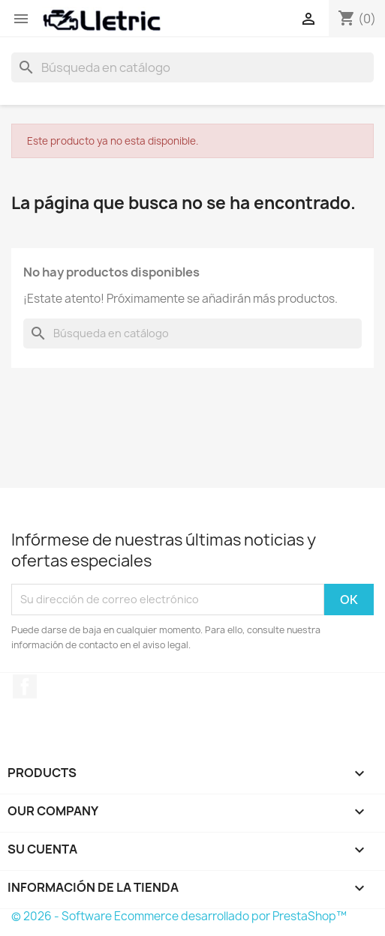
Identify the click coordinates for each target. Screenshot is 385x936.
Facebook (25, 686)
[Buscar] (192, 67)
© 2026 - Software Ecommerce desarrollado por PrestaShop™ (179, 916)
